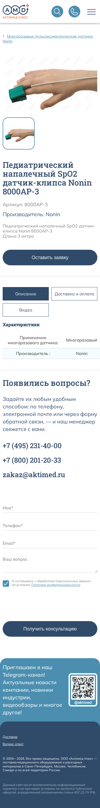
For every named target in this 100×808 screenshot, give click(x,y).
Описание (25, 293)
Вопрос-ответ (13, 744)
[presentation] (43, 605)
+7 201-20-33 (32, 460)
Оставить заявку (50, 257)
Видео (25, 310)
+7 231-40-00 (32, 445)
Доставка (10, 737)
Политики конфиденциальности (55, 585)
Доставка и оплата (74, 293)
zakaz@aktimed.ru (34, 474)
